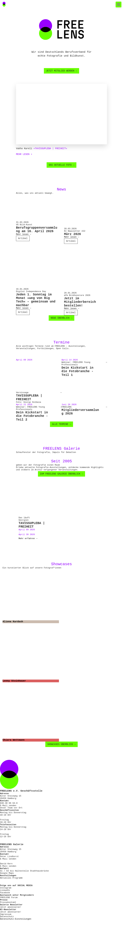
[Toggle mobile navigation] (118, 4)
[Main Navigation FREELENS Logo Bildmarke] (4, 4)
